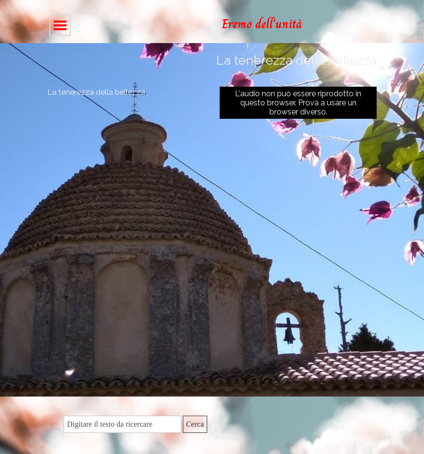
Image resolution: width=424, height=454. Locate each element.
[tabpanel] (296, 24)
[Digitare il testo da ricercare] (122, 424)
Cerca (195, 424)
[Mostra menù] (60, 25)
